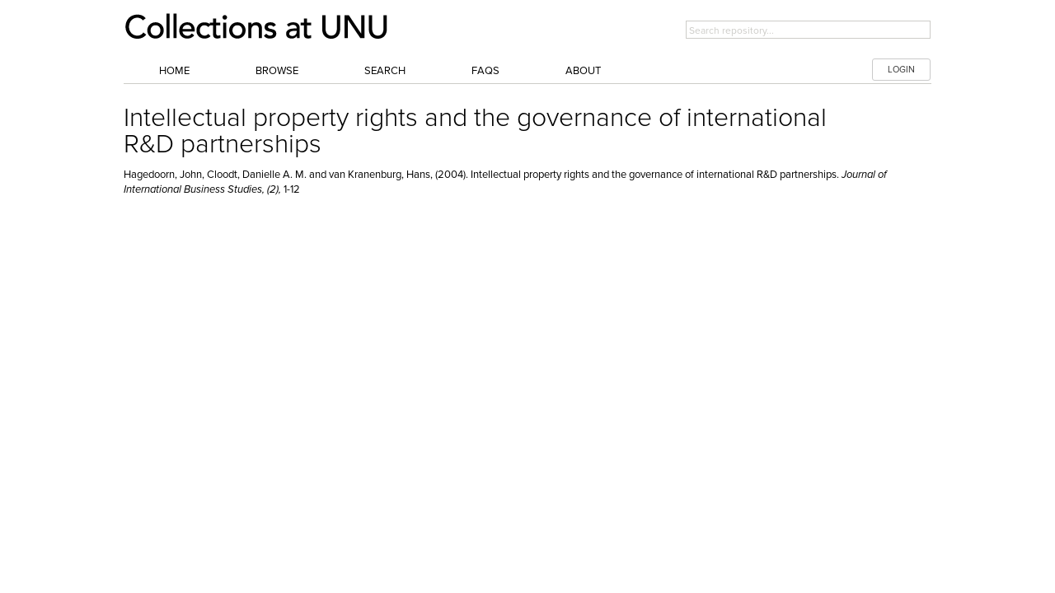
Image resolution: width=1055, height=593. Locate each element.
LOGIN (901, 69)
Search (385, 70)
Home (174, 70)
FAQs (485, 70)
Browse (277, 70)
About (583, 70)
